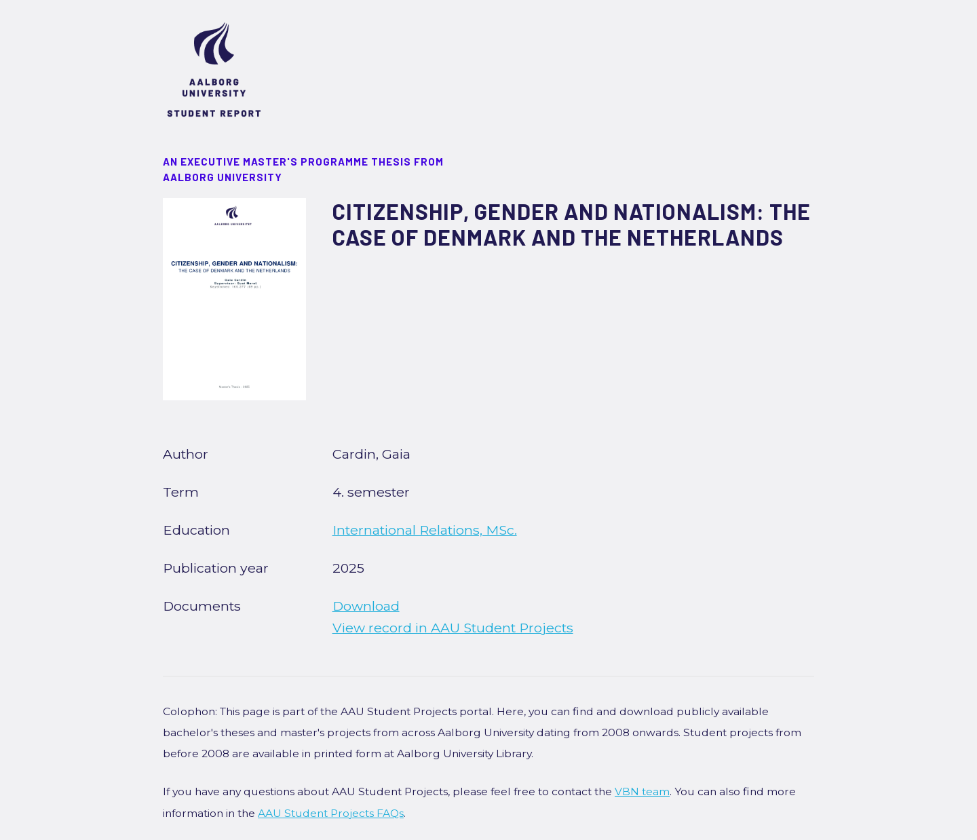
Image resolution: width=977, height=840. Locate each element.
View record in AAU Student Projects (452, 627)
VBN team (642, 791)
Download (366, 606)
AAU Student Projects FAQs (331, 813)
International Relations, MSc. (424, 530)
